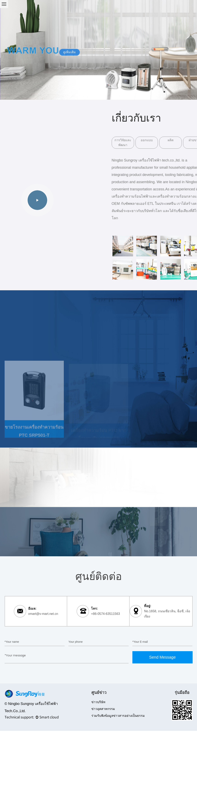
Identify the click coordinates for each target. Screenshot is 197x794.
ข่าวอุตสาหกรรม (103, 709)
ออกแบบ (159, 140)
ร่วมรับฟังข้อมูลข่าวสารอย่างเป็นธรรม (118, 715)
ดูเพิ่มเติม (69, 52)
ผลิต (183, 140)
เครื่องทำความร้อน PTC (41, 330)
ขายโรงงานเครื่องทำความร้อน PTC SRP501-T (34, 434)
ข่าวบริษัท (98, 702)
